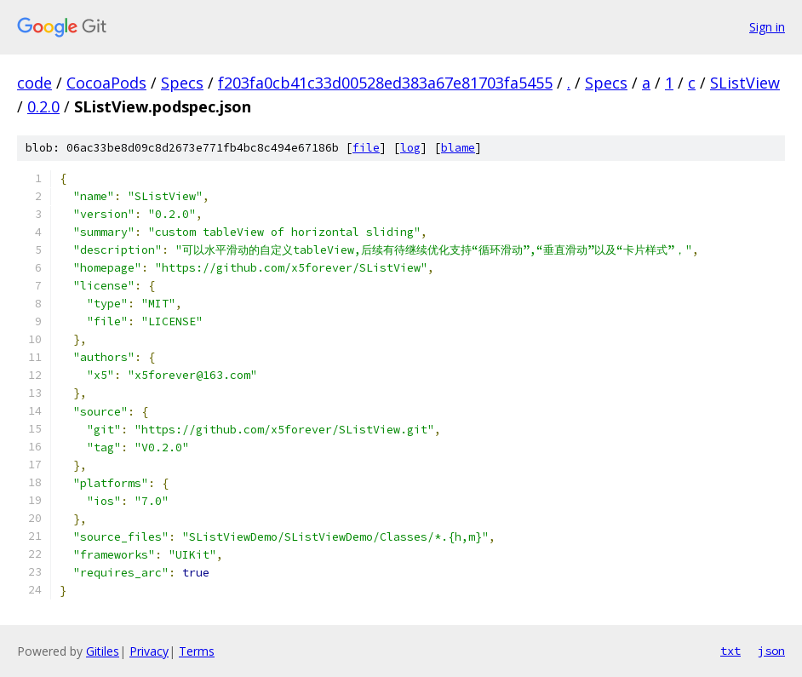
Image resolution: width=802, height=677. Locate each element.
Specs (182, 82)
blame (458, 148)
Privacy (149, 651)
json (771, 650)
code (34, 82)
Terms (197, 651)
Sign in (767, 27)
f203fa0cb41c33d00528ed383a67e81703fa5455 (385, 82)
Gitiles (102, 651)
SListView (745, 82)
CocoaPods (106, 82)
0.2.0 (43, 106)
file (366, 148)
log (410, 148)
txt (730, 650)
